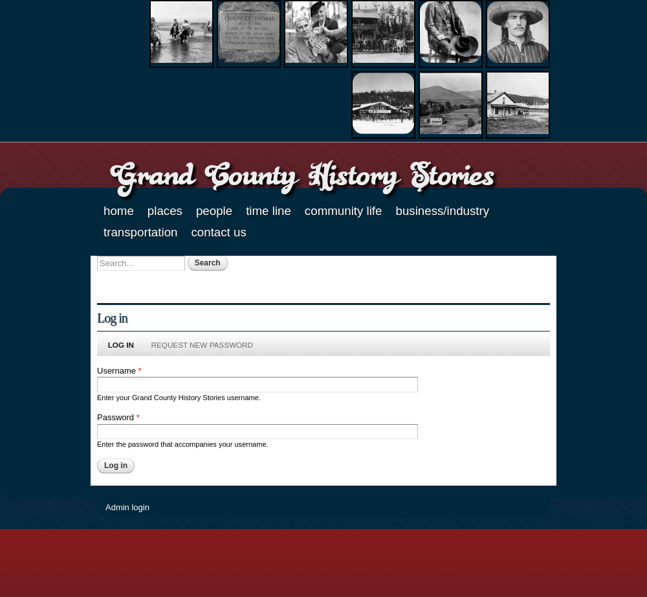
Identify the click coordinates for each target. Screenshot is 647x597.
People (214, 211)
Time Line (268, 211)
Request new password (202, 345)
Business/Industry (442, 211)
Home (119, 211)
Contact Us (218, 232)
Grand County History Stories (302, 174)
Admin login (127, 507)
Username (119, 371)
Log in (125, 345)
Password (118, 417)
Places (165, 211)
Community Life (343, 211)
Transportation (140, 232)
